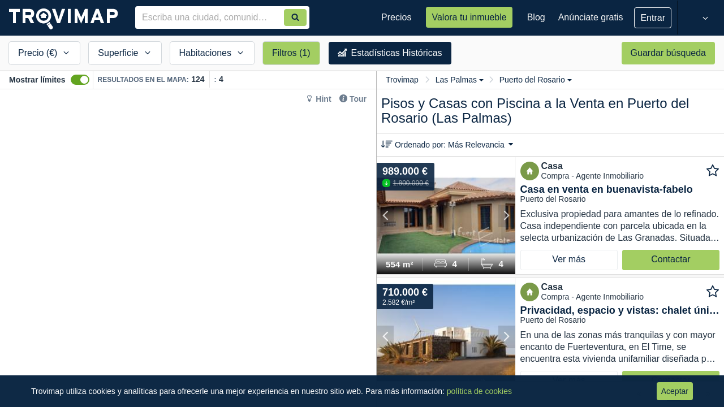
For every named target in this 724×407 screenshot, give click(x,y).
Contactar (670, 259)
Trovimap (402, 79)
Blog (536, 17)
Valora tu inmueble (469, 17)
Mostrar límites (37, 79)
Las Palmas (460, 79)
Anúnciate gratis (590, 17)
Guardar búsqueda (668, 53)
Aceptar (674, 391)
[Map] (188, 248)
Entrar (652, 18)
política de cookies (479, 391)
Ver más (568, 259)
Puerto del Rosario (535, 79)
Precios (396, 17)
